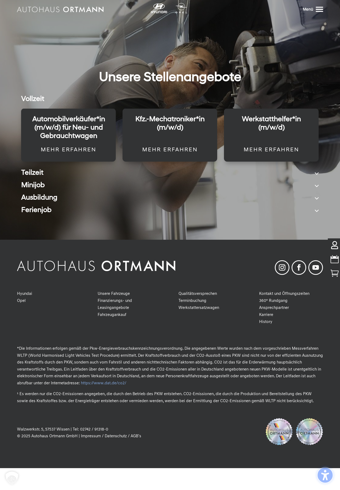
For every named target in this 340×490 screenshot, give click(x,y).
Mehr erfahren (68, 150)
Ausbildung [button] (39, 198)
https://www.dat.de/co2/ (103, 383)
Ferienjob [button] (36, 210)
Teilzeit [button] (32, 173)
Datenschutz (116, 436)
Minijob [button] (33, 185)
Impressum (91, 436)
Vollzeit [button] (32, 99)
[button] (12, 478)
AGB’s (136, 436)
